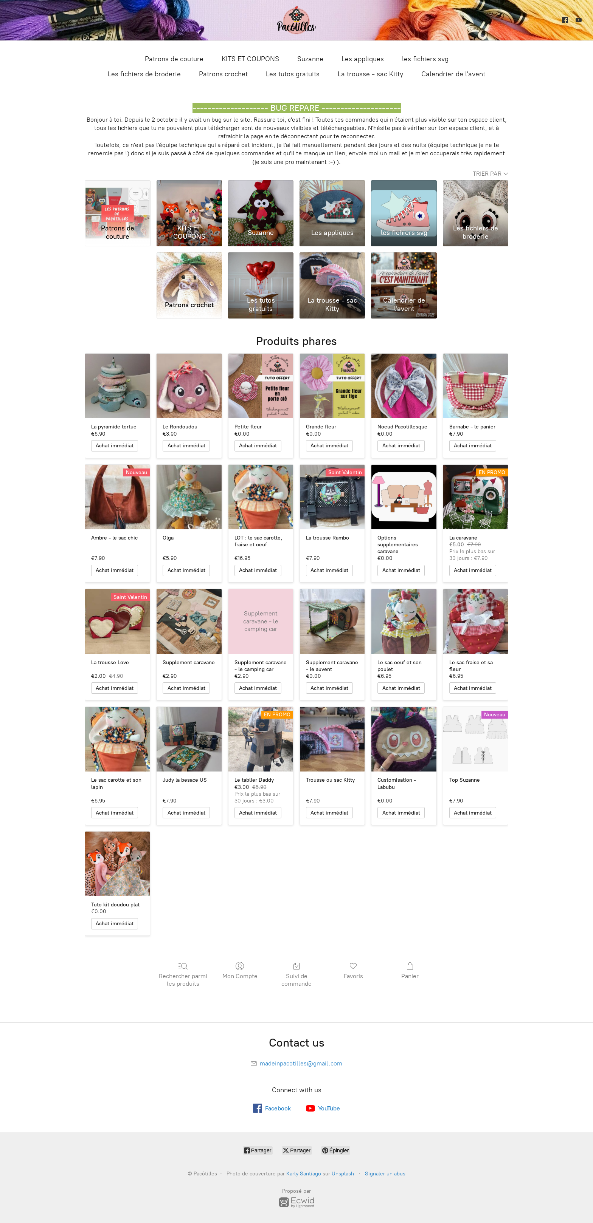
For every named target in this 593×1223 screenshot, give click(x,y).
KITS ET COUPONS (250, 59)
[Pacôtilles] (296, 20)
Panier (410, 971)
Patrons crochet (223, 74)
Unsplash (343, 1173)
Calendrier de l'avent (453, 74)
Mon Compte (240, 971)
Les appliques (363, 59)
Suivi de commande (296, 974)
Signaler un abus (385, 1173)
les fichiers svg (425, 59)
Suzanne (310, 59)
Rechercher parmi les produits (183, 974)
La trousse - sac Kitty (370, 74)
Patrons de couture (174, 59)
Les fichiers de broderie (144, 74)
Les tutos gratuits (293, 74)
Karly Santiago (303, 1173)
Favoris (353, 971)
